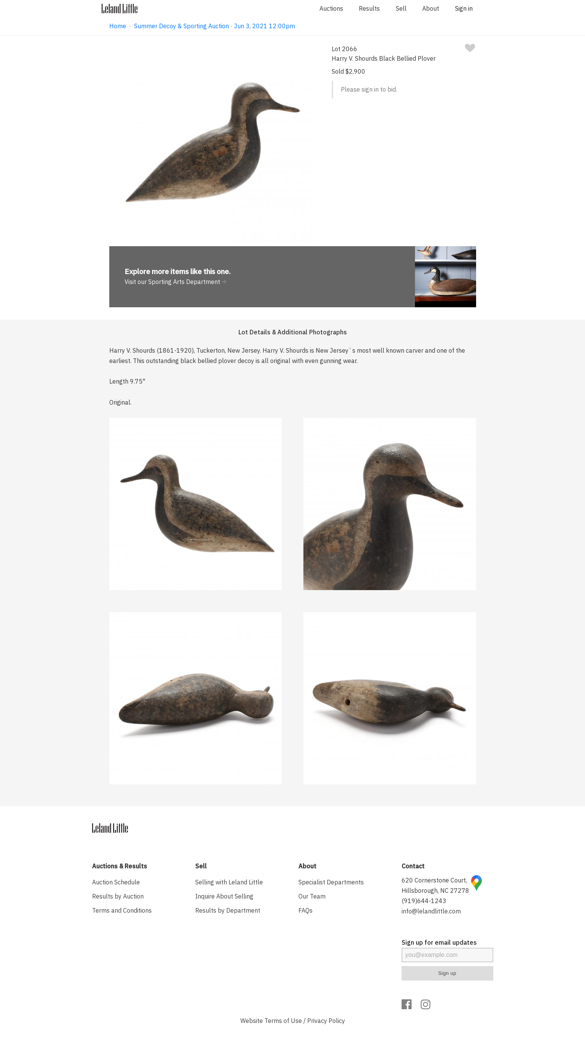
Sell (401, 8)
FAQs (305, 910)
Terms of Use (283, 1020)
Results (369, 8)
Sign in (464, 8)
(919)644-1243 (424, 901)
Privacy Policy (326, 1020)
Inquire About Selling (224, 896)
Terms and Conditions (122, 910)
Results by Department (227, 910)
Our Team (312, 896)
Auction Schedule (116, 882)
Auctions (331, 8)
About (430, 8)
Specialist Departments (331, 882)
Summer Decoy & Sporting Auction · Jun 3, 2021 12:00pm (214, 26)
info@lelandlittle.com (431, 911)
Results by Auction (118, 896)
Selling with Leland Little (229, 882)
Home (117, 26)
